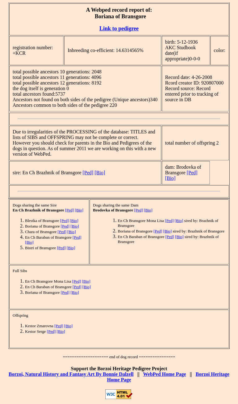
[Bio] (100, 172)
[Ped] (88, 172)
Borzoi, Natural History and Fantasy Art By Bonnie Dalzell (71, 374)
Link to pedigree (119, 28)
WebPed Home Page (164, 374)
